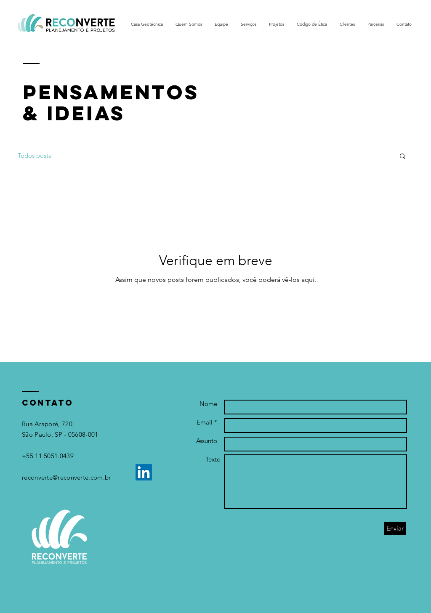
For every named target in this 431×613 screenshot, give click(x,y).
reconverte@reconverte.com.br (66, 477)
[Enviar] (395, 528)
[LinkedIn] (144, 472)
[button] (403, 156)
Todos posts (34, 155)
